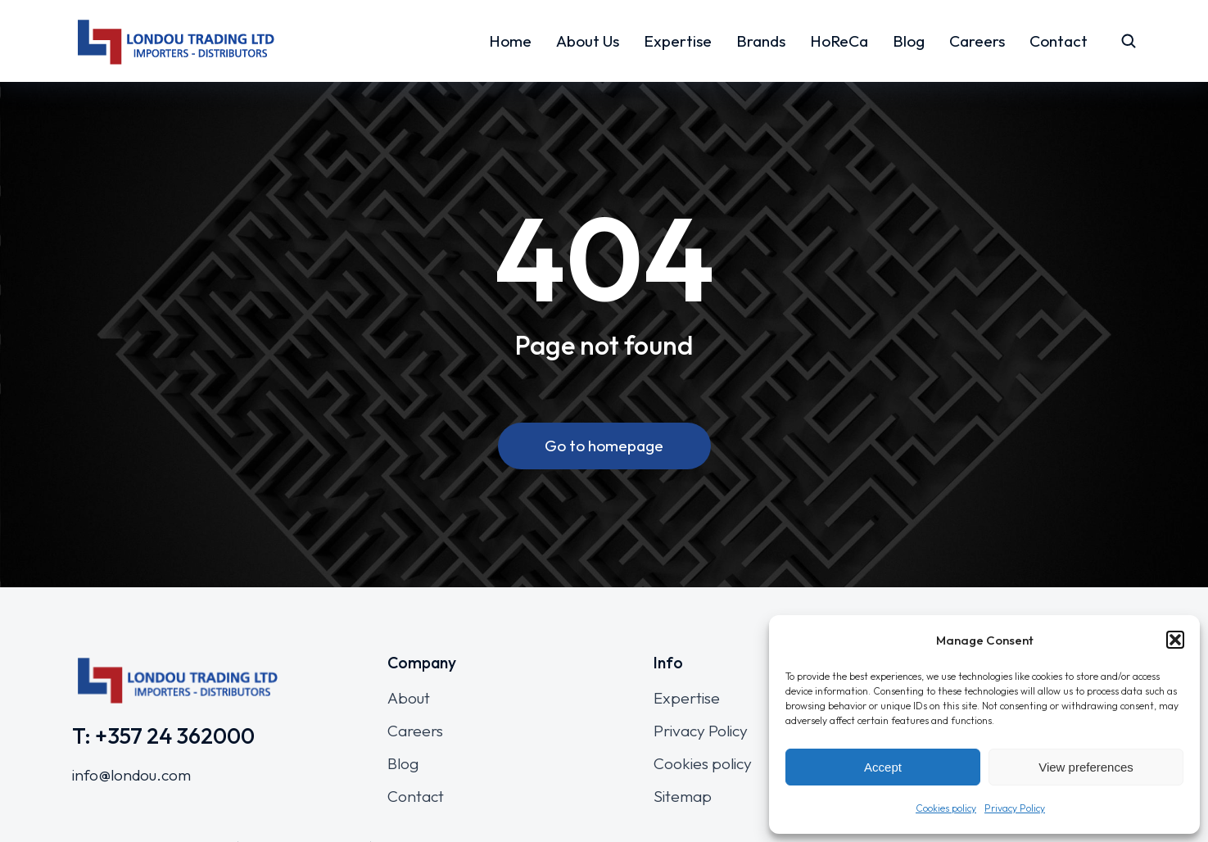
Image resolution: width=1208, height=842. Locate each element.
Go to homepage (604, 445)
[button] (1175, 640)
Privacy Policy (1014, 808)
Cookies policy (946, 808)
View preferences (1085, 767)
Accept (883, 767)
